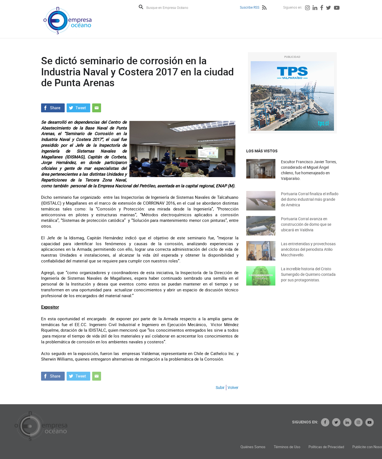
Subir (220, 387)
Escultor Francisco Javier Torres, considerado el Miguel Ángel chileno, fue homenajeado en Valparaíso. (309, 170)
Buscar (141, 7)
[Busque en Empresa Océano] (171, 7)
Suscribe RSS (249, 7)
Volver (233, 387)
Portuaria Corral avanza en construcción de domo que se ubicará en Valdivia (306, 229)
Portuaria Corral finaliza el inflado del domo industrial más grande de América (309, 204)
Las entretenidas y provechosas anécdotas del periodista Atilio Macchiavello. (308, 254)
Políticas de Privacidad (361, 447)
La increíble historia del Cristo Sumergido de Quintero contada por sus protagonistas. (308, 279)
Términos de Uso (322, 447)
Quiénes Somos (288, 447)
